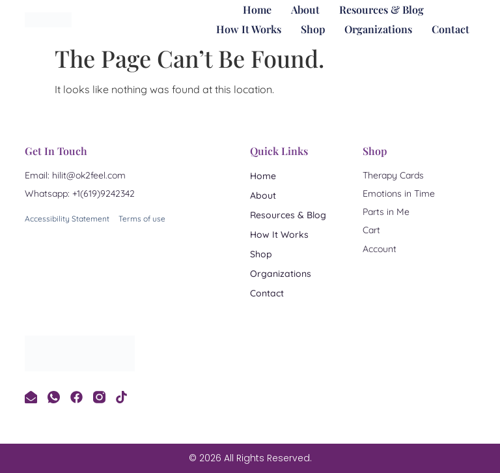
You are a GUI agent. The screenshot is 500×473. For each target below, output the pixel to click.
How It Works (248, 29)
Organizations (378, 29)
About (305, 9)
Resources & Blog (381, 9)
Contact (450, 29)
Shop (313, 29)
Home (257, 9)
